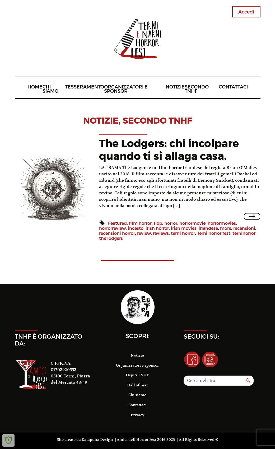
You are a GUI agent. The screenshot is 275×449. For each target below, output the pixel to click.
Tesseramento (84, 87)
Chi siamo (50, 89)
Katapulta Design (97, 439)
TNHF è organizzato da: (48, 340)
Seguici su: (201, 336)
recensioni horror (117, 233)
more (225, 228)
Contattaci (233, 87)
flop (158, 223)
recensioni (244, 228)
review (144, 233)
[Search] (213, 381)
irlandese (208, 228)
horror (170, 223)
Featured (117, 223)
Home (35, 87)
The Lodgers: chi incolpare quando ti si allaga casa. (169, 149)
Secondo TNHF (197, 89)
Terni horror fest (213, 233)
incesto (135, 228)
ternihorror (243, 233)
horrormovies (222, 223)
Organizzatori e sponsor (126, 89)
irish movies (184, 228)
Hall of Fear (137, 385)
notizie (101, 120)
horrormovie (192, 223)
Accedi (246, 12)
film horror (140, 223)
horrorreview (112, 228)
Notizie (175, 87)
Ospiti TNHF (137, 375)
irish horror (157, 228)
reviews (161, 233)
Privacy (137, 415)
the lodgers (111, 238)
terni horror (183, 233)
